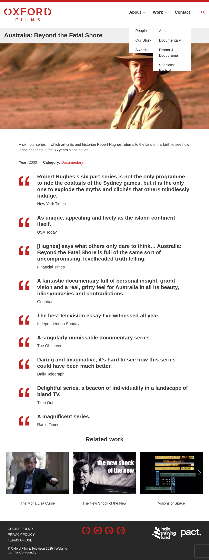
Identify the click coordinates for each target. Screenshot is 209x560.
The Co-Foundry (24, 552)
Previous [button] (9, 472)
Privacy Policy (21, 534)
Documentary (72, 162)
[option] (104, 76)
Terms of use (20, 540)
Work (158, 12)
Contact (182, 12)
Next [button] (199, 472)
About (135, 12)
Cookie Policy (20, 529)
